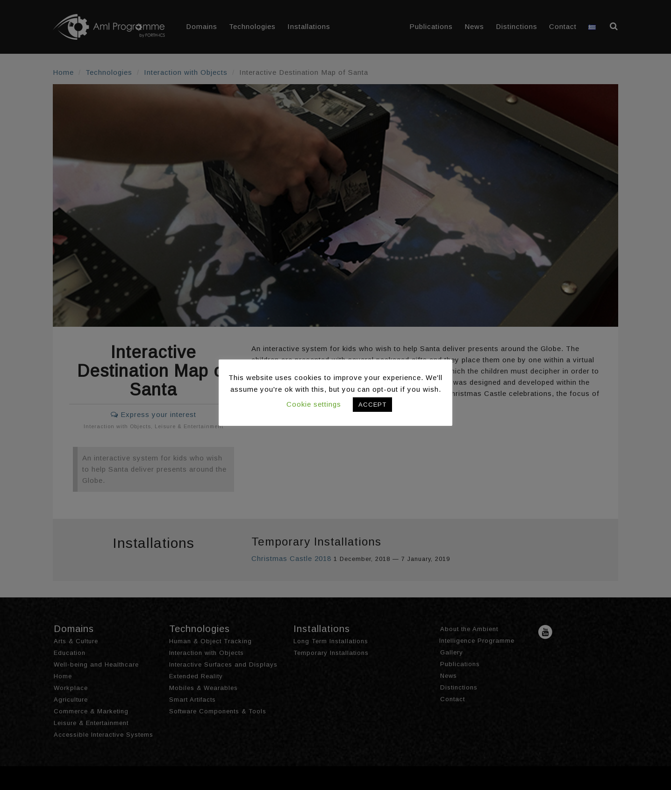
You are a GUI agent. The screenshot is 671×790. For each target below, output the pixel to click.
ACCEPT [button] (372, 404)
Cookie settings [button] (313, 404)
